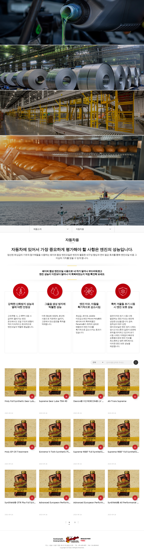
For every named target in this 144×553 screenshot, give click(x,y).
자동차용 (80, 229)
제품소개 (37, 229)
